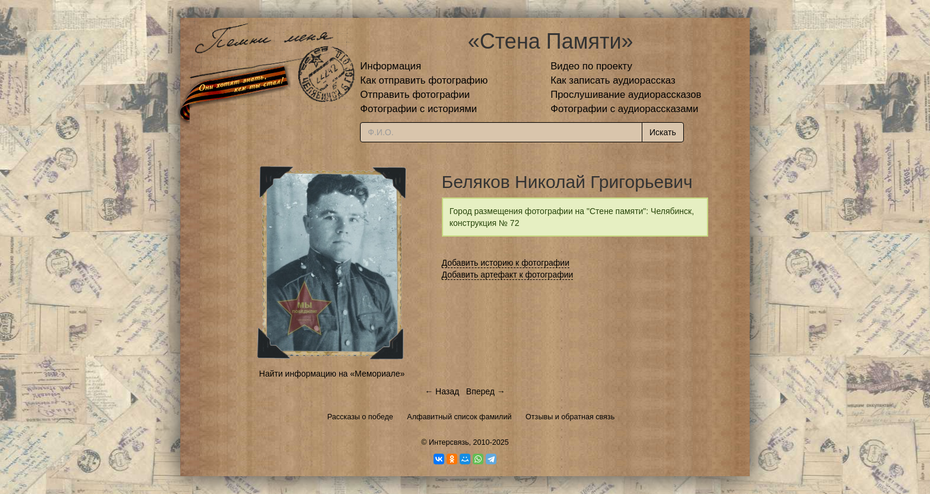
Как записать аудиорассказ (613, 80)
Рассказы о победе (360, 417)
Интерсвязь (449, 442)
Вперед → (485, 391)
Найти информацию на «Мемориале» (332, 373)
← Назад (442, 391)
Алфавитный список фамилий (459, 417)
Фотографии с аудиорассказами (624, 108)
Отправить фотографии (415, 94)
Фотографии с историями (418, 108)
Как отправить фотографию (424, 80)
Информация (390, 66)
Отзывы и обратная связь (569, 417)
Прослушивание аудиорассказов (625, 94)
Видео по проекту (591, 66)
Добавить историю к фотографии (506, 262)
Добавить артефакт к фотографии (508, 274)
